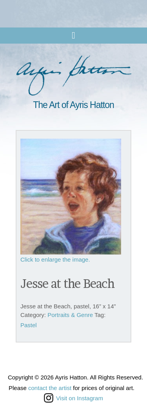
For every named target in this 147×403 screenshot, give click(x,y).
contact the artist (49, 388)
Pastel (28, 325)
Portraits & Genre (70, 314)
